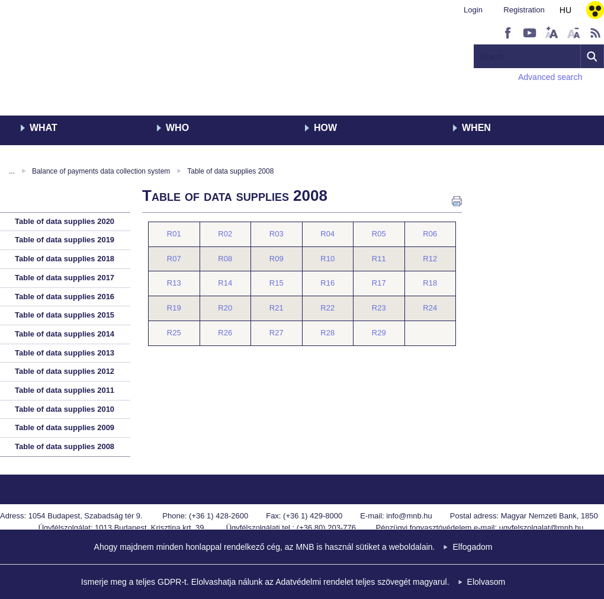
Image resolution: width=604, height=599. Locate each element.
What (43, 128)
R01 (174, 233)
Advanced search (550, 77)
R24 (430, 307)
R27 (276, 332)
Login (473, 9)
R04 (327, 233)
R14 (225, 282)
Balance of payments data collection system (101, 171)
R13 (174, 282)
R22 (327, 307)
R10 (327, 258)
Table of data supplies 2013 (64, 352)
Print (457, 201)
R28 (327, 332)
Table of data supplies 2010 (64, 409)
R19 (174, 307)
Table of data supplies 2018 (64, 258)
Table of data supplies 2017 (64, 277)
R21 (276, 307)
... (12, 171)
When (476, 128)
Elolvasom (486, 582)
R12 (430, 258)
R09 (276, 258)
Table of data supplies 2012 (64, 371)
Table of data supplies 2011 (64, 390)
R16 (327, 282)
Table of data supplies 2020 (64, 221)
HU (565, 10)
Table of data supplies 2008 (230, 171)
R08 (225, 258)
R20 (225, 307)
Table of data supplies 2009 (64, 427)
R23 (379, 307)
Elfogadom (472, 547)
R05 (379, 233)
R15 (276, 282)
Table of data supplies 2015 (64, 314)
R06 (430, 233)
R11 (379, 258)
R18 (430, 282)
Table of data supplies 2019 (64, 239)
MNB (58, 58)
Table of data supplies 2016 (64, 296)
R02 (225, 233)
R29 (379, 332)
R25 (174, 332)
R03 (276, 233)
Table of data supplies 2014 (64, 333)
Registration (523, 9)
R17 (379, 282)
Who (177, 128)
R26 (225, 332)
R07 (174, 258)
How (325, 128)
